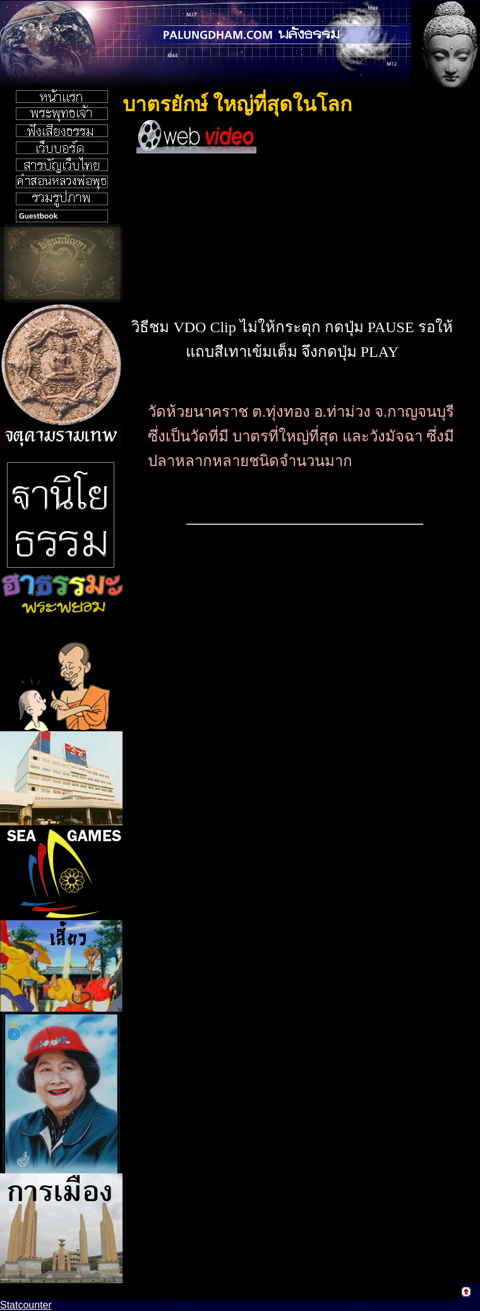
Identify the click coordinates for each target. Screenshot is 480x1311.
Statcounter (26, 1305)
